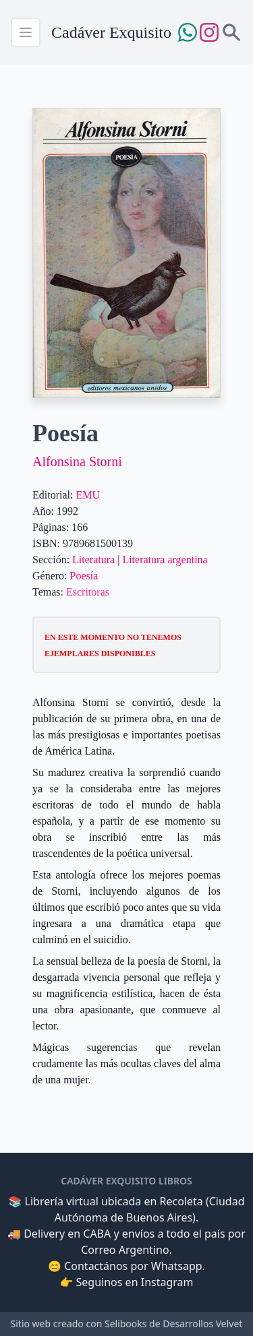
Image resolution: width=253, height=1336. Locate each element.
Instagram (167, 1282)
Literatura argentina (164, 559)
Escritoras (87, 592)
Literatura (93, 559)
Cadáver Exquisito (111, 32)
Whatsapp (176, 1266)
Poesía (84, 575)
